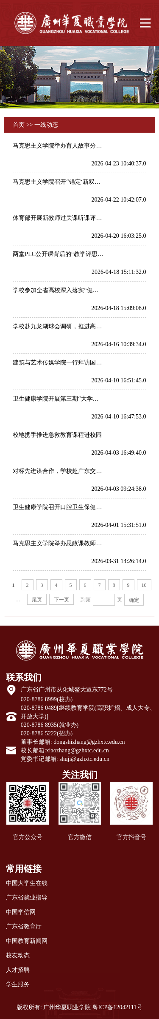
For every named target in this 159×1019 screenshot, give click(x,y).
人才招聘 (18, 970)
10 (144, 585)
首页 (19, 125)
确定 (134, 600)
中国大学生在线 (26, 883)
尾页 (37, 600)
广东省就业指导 (26, 897)
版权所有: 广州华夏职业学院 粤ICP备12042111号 (80, 1007)
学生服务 (18, 984)
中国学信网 (21, 912)
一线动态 (46, 125)
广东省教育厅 (24, 926)
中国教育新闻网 (26, 941)
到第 (86, 600)
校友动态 (18, 955)
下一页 (61, 600)
